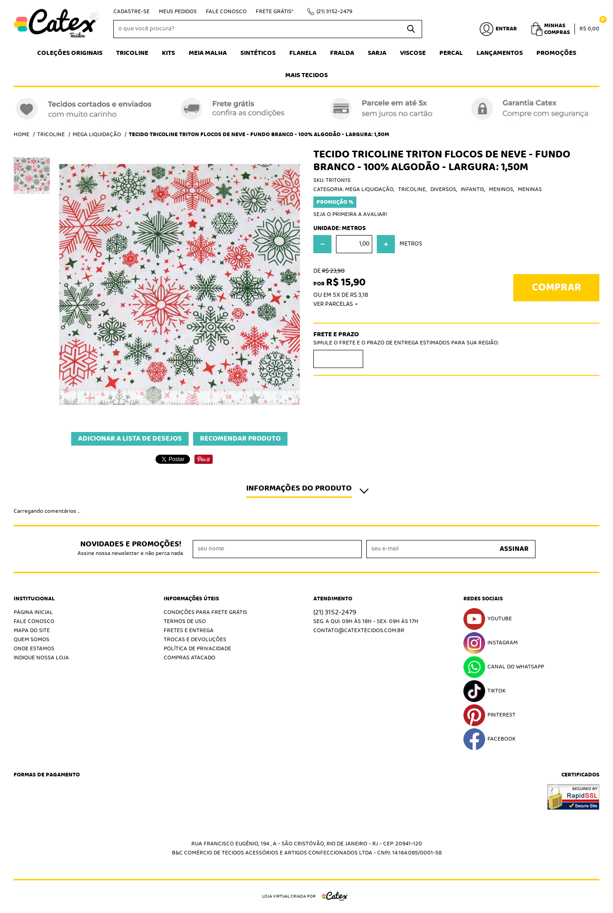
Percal (451, 53)
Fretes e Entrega (189, 630)
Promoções (556, 53)
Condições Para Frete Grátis (205, 612)
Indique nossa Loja (41, 657)
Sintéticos (258, 53)
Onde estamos (34, 648)
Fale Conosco (226, 11)
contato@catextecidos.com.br (358, 630)
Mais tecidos (306, 75)
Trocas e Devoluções (195, 639)
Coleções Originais (69, 53)
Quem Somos (31, 639)
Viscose (413, 53)
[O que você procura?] (410, 29)
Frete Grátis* (274, 11)
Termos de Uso (185, 621)
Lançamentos (500, 53)
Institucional (34, 599)
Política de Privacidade (197, 648)
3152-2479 (334, 11)
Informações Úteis (191, 599)
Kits (168, 53)
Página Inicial (33, 612)
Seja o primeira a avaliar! (350, 214)
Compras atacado (189, 657)
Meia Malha (208, 53)
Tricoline (132, 53)
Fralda (342, 53)
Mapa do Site (32, 630)
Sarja (377, 53)
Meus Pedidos (178, 11)
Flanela (302, 53)
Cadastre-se (131, 11)
